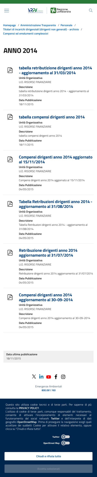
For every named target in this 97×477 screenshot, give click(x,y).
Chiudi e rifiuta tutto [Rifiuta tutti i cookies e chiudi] (48, 456)
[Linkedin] (41, 377)
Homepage (9, 25)
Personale (66, 25)
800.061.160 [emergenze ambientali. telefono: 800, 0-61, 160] (49, 390)
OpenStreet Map (56, 443)
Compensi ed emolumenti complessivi (25, 33)
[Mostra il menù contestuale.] (6, 10)
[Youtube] (48, 377)
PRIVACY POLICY (29, 408)
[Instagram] (63, 377)
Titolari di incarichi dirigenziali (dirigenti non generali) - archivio (41, 29)
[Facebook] (56, 377)
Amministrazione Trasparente (38, 25)
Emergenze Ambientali (48, 386)
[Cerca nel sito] (91, 10)
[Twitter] (34, 377)
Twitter (61, 437)
